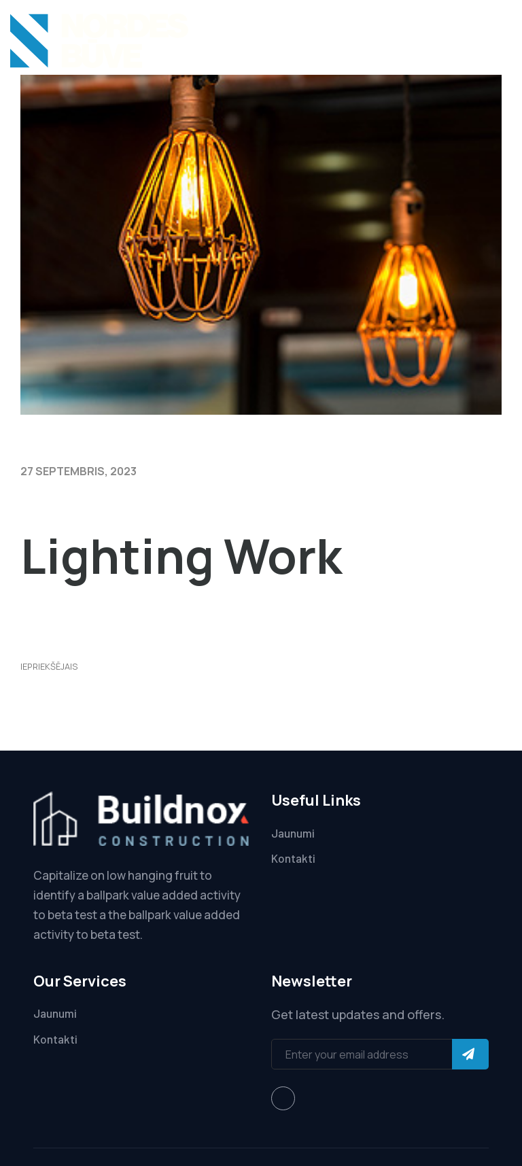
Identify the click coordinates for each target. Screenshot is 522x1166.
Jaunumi (293, 833)
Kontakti (293, 858)
